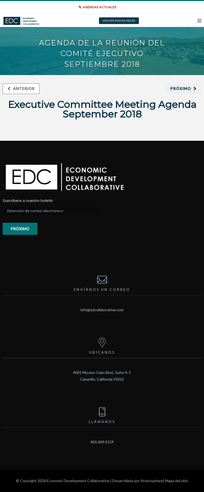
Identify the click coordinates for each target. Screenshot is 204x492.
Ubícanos (102, 345)
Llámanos (102, 414)
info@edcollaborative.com (102, 309)
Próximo (180, 88)
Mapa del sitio (176, 480)
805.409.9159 (102, 442)
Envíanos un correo (102, 282)
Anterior (24, 88)
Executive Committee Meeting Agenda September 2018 (102, 109)
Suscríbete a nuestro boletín (30, 200)
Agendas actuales (99, 7)
